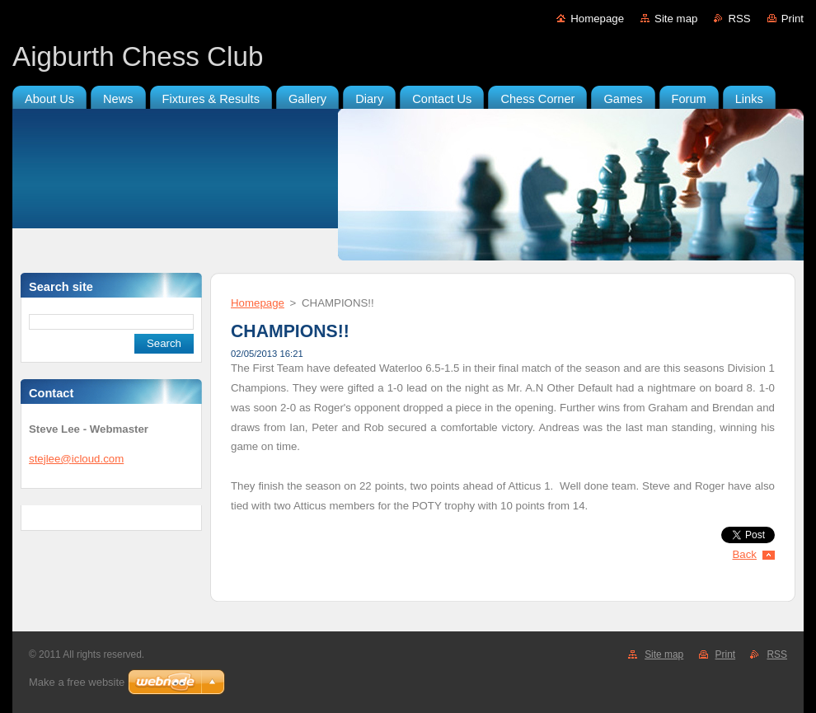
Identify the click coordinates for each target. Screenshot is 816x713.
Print (792, 18)
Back (745, 554)
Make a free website (76, 682)
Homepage (597, 18)
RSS (739, 18)
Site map (675, 18)
